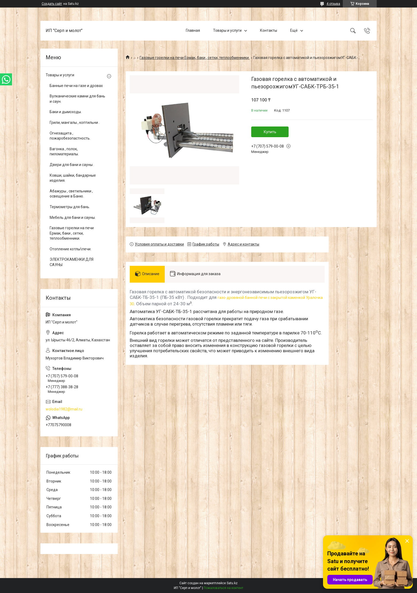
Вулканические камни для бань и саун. (77, 99)
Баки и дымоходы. (66, 112)
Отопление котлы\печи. (70, 249)
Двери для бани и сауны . (72, 165)
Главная (193, 30)
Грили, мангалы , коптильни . (75, 122)
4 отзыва (333, 4)
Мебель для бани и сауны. (73, 217)
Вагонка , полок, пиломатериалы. (64, 151)
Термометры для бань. (70, 207)
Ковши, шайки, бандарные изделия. (73, 178)
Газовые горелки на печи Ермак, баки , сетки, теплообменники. (195, 58)
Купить (270, 132)
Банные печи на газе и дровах (76, 86)
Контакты (268, 30)
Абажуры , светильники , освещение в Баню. (71, 194)
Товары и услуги (227, 30)
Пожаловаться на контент (223, 588)
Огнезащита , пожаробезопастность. (70, 136)
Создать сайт (52, 4)
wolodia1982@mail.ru (64, 409)
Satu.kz (232, 583)
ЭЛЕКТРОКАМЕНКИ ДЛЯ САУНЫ (71, 262)
